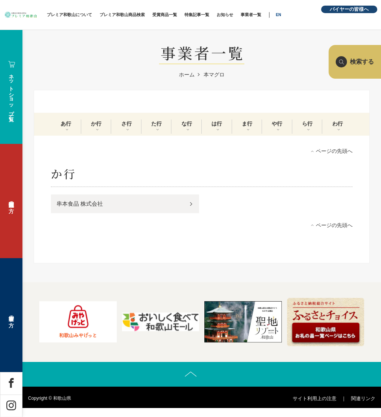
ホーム (187, 75)
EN (307, 15)
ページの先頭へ (334, 155)
